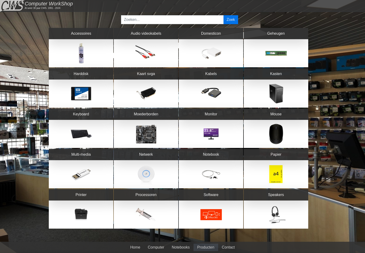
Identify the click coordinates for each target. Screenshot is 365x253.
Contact (228, 247)
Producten (205, 247)
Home (135, 247)
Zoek (231, 20)
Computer (156, 247)
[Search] (172, 19)
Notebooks (181, 247)
